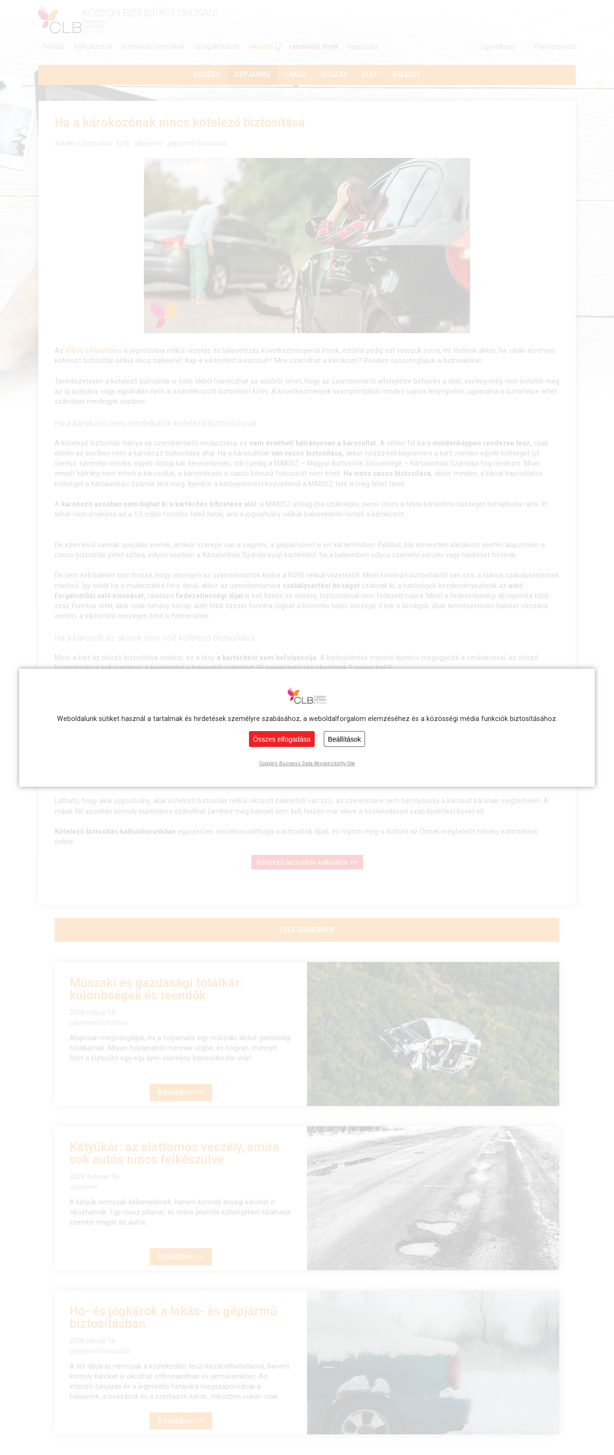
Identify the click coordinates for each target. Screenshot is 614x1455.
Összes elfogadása (281, 739)
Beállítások (344, 739)
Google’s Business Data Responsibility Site (307, 763)
